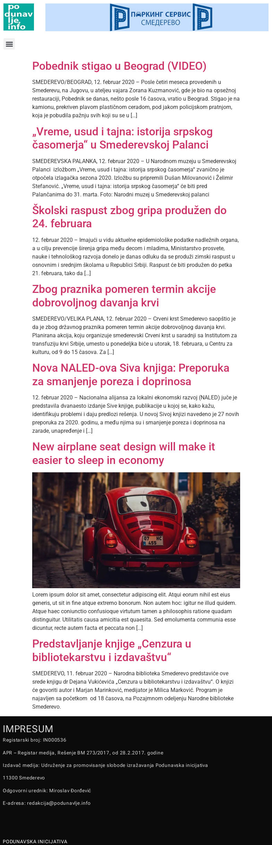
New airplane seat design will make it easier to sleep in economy (123, 453)
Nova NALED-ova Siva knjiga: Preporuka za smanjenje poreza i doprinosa (130, 374)
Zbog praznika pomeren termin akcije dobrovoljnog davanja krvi (124, 295)
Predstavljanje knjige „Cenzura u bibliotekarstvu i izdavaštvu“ (111, 650)
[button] (9, 44)
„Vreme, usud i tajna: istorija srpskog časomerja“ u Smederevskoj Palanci (122, 138)
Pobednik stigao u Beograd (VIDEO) (119, 66)
